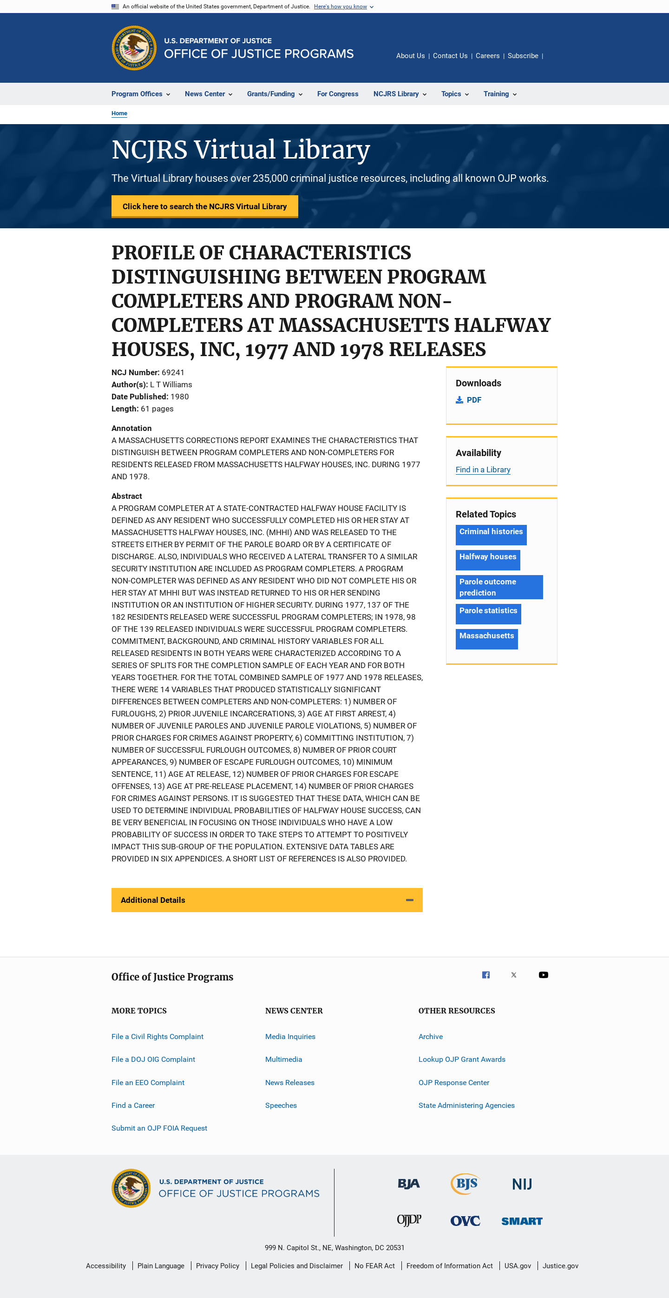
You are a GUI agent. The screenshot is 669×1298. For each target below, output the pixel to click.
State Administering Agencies (467, 1105)
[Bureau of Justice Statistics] (466, 1196)
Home (119, 113)
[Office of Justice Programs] (134, 48)
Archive (431, 1036)
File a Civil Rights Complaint (157, 1036)
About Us (410, 56)
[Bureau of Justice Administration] (409, 1191)
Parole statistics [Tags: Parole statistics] (488, 610)
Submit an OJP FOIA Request (159, 1128)
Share (557, 62)
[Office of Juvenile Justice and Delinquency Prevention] (409, 1229)
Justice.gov (560, 1266)
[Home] (259, 48)
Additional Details (153, 900)
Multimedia (283, 1059)
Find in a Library (483, 469)
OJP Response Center (454, 1082)
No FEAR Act (374, 1266)
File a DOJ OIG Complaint (153, 1059)
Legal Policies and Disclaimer (297, 1266)
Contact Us (450, 56)
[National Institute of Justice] (522, 1191)
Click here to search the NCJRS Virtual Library (205, 206)
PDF (474, 399)
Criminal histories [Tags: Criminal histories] (491, 531)
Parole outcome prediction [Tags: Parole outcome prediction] (487, 587)
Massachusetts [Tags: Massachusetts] (486, 635)
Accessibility (106, 1266)
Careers (488, 56)
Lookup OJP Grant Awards (462, 1059)
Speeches (281, 1105)
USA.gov (518, 1266)
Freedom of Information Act (450, 1266)
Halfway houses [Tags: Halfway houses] (488, 556)
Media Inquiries (290, 1036)
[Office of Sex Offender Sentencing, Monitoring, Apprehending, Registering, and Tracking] (522, 1226)
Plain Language (161, 1266)
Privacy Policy (217, 1266)
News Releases (290, 1082)
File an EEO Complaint (148, 1082)
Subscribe (523, 56)
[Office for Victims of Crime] (465, 1227)
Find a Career (133, 1105)
